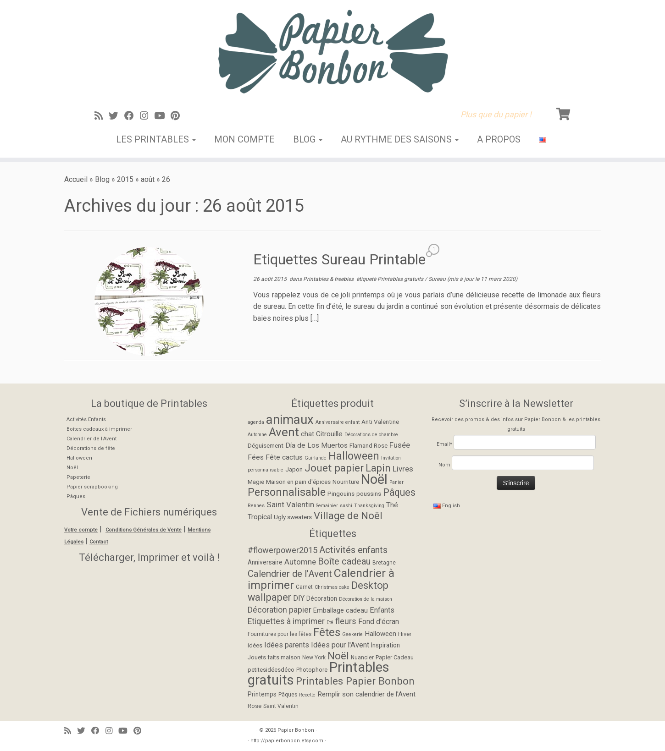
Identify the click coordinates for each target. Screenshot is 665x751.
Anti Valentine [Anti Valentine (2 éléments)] (380, 421)
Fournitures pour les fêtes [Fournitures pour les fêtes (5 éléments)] (279, 634)
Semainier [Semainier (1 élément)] (327, 506)
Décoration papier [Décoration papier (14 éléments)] (279, 609)
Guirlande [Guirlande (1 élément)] (316, 458)
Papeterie (78, 477)
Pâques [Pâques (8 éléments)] (399, 492)
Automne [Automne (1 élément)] (257, 435)
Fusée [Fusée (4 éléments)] (399, 445)
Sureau (437, 279)
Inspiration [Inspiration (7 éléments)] (385, 645)
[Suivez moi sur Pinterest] (178, 115)
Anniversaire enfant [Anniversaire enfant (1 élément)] (338, 422)
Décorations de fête (90, 448)
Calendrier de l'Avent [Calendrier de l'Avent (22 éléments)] (290, 573)
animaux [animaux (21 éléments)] (290, 419)
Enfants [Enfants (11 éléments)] (382, 610)
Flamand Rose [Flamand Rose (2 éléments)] (368, 445)
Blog (307, 139)
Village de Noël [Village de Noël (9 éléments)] (348, 515)
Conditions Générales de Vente (143, 530)
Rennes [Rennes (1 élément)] (256, 506)
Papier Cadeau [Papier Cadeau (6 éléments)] (395, 657)
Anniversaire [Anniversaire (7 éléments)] (265, 562)
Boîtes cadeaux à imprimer (99, 429)
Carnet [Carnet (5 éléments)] (304, 587)
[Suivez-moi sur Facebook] (132, 115)
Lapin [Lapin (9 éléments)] (378, 468)
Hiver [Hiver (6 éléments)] (404, 633)
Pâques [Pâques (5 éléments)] (287, 694)
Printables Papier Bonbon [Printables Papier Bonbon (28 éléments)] (355, 681)
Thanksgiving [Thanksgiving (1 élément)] (369, 506)
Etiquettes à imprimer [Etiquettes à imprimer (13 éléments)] (286, 621)
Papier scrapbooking (92, 487)
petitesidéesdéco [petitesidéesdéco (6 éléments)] (271, 669)
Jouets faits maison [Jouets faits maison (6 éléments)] (274, 657)
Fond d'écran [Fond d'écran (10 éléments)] (378, 621)
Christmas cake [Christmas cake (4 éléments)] (332, 587)
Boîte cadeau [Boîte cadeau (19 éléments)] (344, 561)
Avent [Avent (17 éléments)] (284, 432)
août (148, 179)
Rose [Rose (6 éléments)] (254, 705)
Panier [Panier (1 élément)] (396, 482)
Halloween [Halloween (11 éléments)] (353, 456)
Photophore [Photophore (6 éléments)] (311, 669)
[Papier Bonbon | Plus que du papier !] (332, 51)
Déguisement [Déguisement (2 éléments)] (265, 445)
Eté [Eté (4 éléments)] (330, 622)
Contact (98, 542)
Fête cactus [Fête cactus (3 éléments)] (284, 457)
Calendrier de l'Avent (91, 439)
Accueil (76, 179)
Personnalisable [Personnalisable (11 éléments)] (287, 492)
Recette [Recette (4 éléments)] (307, 695)
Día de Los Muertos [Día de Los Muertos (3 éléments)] (316, 445)
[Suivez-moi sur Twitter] (116, 115)
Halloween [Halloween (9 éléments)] (380, 634)
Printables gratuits (401, 279)
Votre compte (81, 530)
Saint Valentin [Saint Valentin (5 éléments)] (281, 706)
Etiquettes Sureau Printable (339, 259)
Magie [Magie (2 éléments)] (256, 481)
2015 (125, 179)
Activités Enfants (86, 419)
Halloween (79, 458)
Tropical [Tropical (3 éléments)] (260, 517)
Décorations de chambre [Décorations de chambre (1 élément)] (371, 435)
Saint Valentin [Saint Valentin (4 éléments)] (290, 504)
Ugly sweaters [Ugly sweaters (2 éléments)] (293, 517)
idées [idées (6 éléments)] (255, 645)
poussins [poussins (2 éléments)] (368, 493)
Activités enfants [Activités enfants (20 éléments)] (353, 549)
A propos (499, 139)
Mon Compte (244, 139)
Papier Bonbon (295, 730)
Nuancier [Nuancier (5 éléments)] (362, 657)
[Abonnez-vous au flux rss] (101, 115)
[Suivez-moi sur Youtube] (162, 115)
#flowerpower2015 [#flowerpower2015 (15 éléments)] (282, 550)
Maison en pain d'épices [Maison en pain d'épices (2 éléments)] (298, 481)
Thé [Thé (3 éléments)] (392, 505)
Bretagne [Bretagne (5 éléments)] (384, 562)
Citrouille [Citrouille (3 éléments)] (329, 434)
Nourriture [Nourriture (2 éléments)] (345, 481)
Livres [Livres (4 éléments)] (403, 468)
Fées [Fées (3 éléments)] (256, 457)
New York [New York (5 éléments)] (314, 657)
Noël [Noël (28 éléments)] (338, 656)
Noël (72, 468)
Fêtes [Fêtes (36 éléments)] (326, 632)
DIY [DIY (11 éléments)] (299, 598)
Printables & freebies (329, 279)
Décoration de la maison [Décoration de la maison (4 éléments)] (365, 599)
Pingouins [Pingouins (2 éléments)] (341, 493)
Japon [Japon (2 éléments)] (294, 469)
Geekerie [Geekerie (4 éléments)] (352, 634)
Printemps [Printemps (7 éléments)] (262, 694)
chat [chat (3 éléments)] (307, 434)
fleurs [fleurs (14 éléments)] (345, 621)
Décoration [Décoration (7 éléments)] (321, 598)
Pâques (75, 496)
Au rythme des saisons (400, 139)
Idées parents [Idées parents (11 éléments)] (286, 645)
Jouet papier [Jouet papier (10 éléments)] (334, 468)
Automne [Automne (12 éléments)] (300, 561)
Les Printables (156, 139)
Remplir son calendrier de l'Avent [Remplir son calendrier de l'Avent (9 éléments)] (366, 694)
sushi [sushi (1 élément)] (346, 506)
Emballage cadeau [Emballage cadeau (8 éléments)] (340, 610)
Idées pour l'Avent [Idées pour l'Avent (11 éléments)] (340, 645)
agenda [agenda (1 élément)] (256, 422)
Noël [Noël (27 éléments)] (374, 479)
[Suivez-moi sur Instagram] (147, 115)
